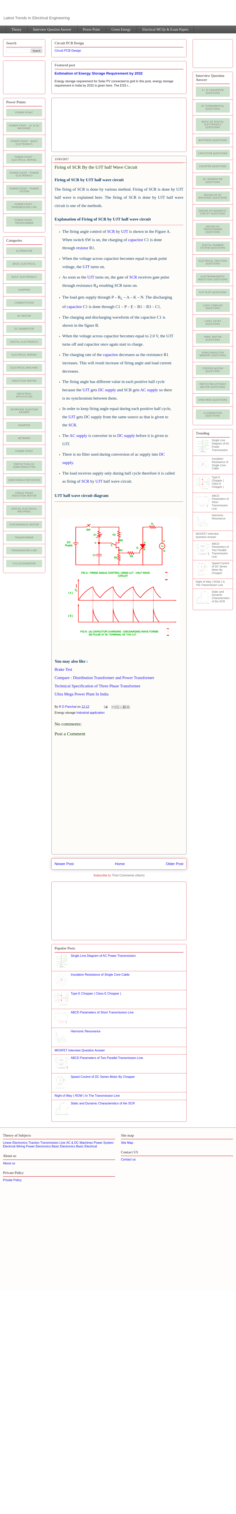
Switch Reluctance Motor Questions (212, 385)
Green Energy (121, 29)
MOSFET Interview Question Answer (80, 1050)
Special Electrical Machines (24, 510)
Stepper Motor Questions (212, 370)
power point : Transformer (24, 221)
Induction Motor (24, 380)
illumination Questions (213, 414)
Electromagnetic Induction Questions (213, 278)
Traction (33, 1142)
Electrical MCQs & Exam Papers (165, 29)
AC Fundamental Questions (212, 107)
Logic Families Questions (213, 307)
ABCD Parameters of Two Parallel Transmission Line (107, 1058)
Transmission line (24, 550)
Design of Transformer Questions (213, 229)
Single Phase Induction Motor (24, 494)
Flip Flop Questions (213, 292)
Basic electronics (24, 277)
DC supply (107, 390)
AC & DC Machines (79, 1142)
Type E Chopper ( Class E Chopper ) (96, 993)
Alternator (24, 250)
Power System (104, 1142)
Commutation (24, 302)
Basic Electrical (24, 263)
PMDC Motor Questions (213, 338)
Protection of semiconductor (24, 466)
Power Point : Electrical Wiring (24, 158)
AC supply (149, 390)
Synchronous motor (24, 524)
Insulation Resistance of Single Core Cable (100, 974)
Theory (16, 29)
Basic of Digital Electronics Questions (213, 124)
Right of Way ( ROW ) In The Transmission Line (87, 1095)
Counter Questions (213, 166)
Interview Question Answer (52, 29)
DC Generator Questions (213, 180)
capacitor (135, 239)
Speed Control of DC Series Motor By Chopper (103, 1076)
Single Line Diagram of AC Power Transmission (103, 955)
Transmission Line (52, 1142)
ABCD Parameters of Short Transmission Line (102, 1012)
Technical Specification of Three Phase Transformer (97, 686)
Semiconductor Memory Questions (212, 354)
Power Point (91, 29)
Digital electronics (24, 341)
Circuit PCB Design (68, 50)
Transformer (24, 537)
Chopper (24, 289)
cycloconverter (24, 563)
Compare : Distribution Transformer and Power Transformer (104, 677)
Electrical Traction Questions (213, 262)
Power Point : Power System (24, 190)
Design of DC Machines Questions (212, 196)
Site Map (127, 1142)
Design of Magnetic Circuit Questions (213, 212)
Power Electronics (38, 1146)
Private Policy (12, 1180)
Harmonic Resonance (85, 1031)
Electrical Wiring (24, 354)
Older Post (174, 864)
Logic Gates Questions (212, 322)
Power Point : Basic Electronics (24, 143)
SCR (111, 231)
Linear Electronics (15, 1142)
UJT (124, 231)
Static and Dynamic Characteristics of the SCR (103, 1103)
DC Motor (24, 315)
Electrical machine (24, 367)
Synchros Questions (212, 399)
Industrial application (90, 712)
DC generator (24, 328)
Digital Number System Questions (212, 246)
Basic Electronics (63, 1146)
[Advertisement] (81, 123)
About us (9, 1163)
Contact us (128, 1159)
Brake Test (63, 669)
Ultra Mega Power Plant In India (82, 694)
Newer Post (64, 864)
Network (24, 438)
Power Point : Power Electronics (24, 174)
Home (120, 864)
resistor (82, 248)
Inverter (24, 425)
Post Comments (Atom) (128, 875)
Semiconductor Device (24, 480)
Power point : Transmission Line (24, 206)
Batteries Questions (212, 140)
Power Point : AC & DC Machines (24, 127)
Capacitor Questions (213, 153)
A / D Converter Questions (213, 91)
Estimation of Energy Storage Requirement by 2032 (99, 73)
